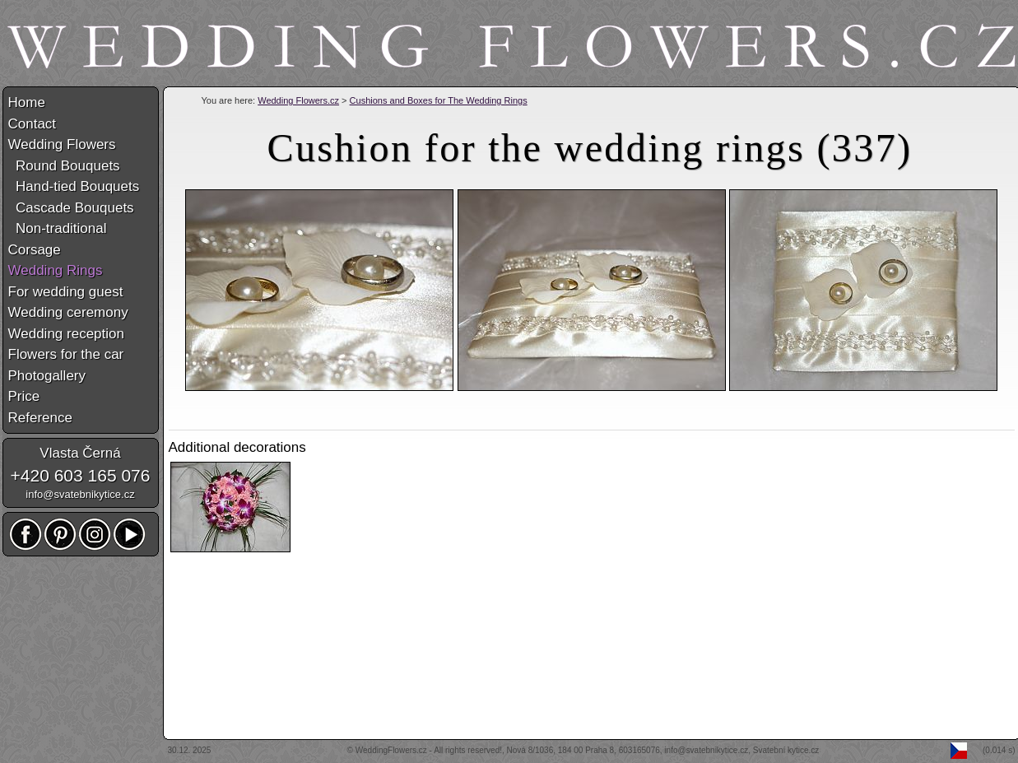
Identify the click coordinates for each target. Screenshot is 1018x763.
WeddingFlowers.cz (391, 750)
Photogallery (47, 376)
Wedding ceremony (68, 312)
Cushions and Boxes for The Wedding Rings (439, 100)
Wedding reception (66, 334)
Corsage (34, 250)
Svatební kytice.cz (786, 750)
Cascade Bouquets (71, 208)
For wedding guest (65, 292)
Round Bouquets (64, 166)
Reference (40, 418)
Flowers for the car (66, 354)
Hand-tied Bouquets (74, 186)
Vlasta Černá (80, 453)
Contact (32, 124)
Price (24, 396)
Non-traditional (57, 228)
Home (26, 102)
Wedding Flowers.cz (298, 100)
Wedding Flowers (62, 144)
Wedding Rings (55, 270)
